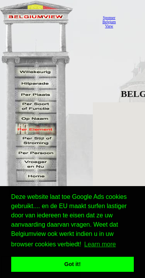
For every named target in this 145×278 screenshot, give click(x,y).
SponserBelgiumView (109, 21)
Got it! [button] (72, 264)
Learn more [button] (100, 244)
